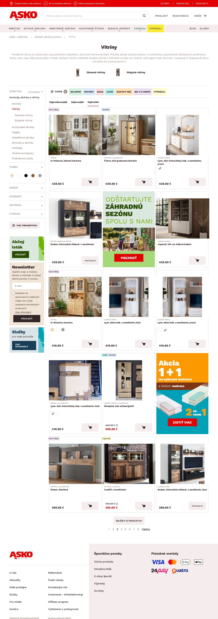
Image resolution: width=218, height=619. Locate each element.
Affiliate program (58, 578)
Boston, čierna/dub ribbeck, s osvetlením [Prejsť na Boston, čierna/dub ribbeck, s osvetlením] (73, 236)
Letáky (165, 3)
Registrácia (181, 16)
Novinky (99, 567)
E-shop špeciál (103, 552)
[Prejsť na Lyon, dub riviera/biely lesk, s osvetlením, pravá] (182, 134)
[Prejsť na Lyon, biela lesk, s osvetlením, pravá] (182, 286)
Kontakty (202, 3)
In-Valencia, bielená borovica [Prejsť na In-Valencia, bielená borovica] (67, 157)
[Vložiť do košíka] (90, 177)
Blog (192, 28)
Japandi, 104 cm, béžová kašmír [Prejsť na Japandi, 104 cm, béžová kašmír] (176, 236)
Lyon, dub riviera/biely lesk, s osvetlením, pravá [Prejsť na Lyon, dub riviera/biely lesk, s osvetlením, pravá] (182, 158)
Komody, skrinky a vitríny (24, 97)
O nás (13, 549)
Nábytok (15, 91)
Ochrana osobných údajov (59, 594)
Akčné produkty (103, 538)
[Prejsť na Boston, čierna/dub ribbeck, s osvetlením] (75, 213)
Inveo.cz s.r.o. (123, 613)
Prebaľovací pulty (22, 158)
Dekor (14, 187)
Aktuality (15, 556)
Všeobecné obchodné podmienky (24, 594)
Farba (14, 166)
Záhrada (139, 28)
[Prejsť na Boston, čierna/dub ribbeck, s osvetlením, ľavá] (182, 444)
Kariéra (14, 585)
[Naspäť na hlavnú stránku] (23, 16)
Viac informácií (23, 312)
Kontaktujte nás (57, 563)
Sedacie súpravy (119, 28)
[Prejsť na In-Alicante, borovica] (75, 286)
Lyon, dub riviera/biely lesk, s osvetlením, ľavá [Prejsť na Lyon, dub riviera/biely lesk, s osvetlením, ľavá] (75, 390)
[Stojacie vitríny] (129, 72)
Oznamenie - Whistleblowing (65, 570)
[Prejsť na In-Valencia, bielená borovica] (75, 134)
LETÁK (109, 91)
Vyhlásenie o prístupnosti (63, 585)
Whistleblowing (16, 600)
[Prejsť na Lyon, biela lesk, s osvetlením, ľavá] (129, 286)
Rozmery (16, 196)
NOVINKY (89, 91)
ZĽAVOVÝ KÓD (123, 91)
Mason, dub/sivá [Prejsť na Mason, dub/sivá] (61, 467)
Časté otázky (55, 556)
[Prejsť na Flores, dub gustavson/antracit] (129, 134)
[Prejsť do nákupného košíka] (200, 15)
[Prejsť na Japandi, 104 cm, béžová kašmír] (182, 213)
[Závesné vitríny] (89, 72)
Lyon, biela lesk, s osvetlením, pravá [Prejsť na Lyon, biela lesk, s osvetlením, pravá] (178, 310)
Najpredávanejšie (58, 102)
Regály (16, 132)
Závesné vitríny (24, 115)
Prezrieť (20, 254)
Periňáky (17, 147)
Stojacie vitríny (23, 120)
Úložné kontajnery (23, 153)
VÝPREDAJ (159, 91)
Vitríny (16, 108)
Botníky (16, 103)
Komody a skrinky (22, 142)
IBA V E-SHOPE (143, 91)
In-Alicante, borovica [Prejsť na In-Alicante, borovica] (63, 310)
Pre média (16, 578)
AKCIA (100, 91)
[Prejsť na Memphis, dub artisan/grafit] (129, 365)
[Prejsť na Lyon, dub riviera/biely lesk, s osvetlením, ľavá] (75, 365)
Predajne (182, 3)
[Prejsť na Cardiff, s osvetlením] (129, 444)
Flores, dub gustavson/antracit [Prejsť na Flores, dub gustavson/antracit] (121, 157)
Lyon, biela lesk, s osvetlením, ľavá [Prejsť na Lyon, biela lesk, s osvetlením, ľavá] (123, 310)
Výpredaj (99, 559)
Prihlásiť (161, 16)
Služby (204, 28)
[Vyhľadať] (145, 16)
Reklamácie (55, 549)
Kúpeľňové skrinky (23, 137)
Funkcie (15, 213)
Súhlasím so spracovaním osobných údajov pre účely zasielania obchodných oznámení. (27, 301)
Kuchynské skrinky (23, 127)
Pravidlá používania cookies (60, 600)
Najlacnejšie (77, 102)
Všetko (146, 505)
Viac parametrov (26, 225)
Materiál (16, 205)
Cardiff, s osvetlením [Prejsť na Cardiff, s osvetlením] (116, 467)
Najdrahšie (93, 102)
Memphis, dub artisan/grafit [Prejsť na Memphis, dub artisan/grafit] (120, 388)
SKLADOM (75, 91)
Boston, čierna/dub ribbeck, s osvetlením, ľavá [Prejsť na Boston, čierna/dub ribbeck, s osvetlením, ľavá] (182, 468)
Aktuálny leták (103, 545)
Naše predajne (18, 563)
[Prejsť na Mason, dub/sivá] (75, 444)
